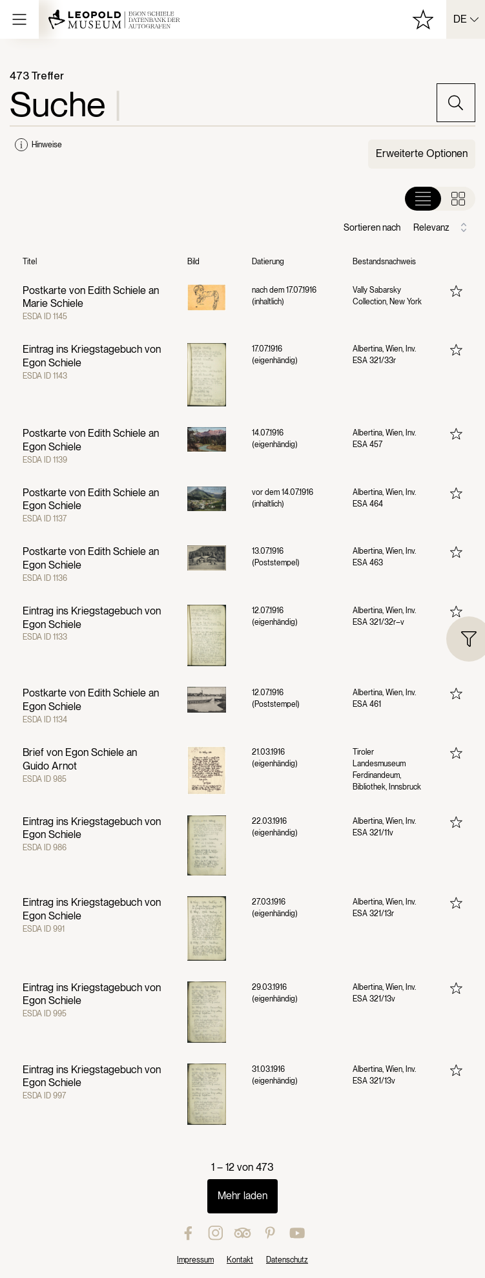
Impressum (195, 1259)
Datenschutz (287, 1259)
